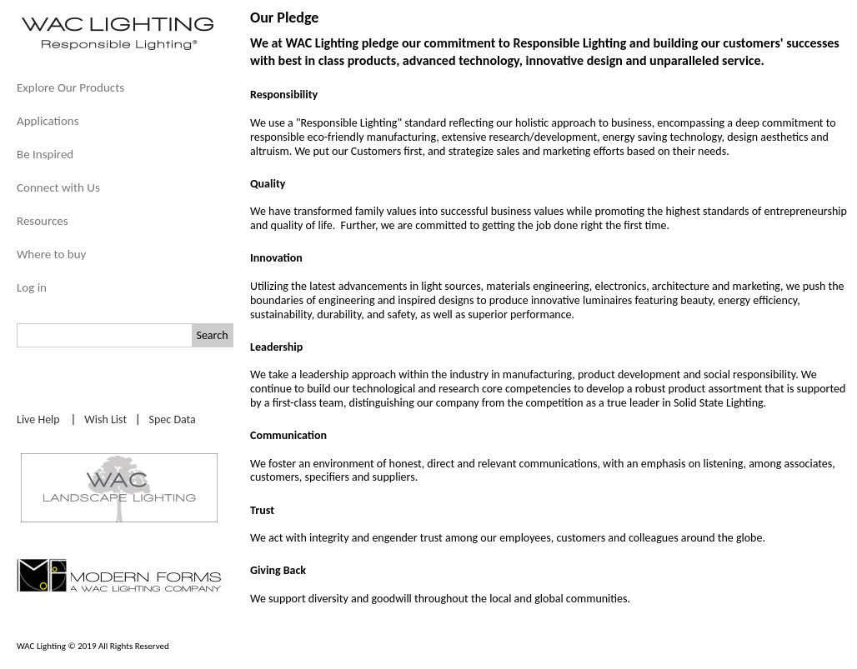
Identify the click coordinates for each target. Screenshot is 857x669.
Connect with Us (58, 187)
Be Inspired (45, 154)
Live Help (38, 419)
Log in (32, 287)
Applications (48, 120)
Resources (42, 220)
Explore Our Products (70, 87)
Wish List (105, 419)
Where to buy (51, 254)
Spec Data (172, 419)
